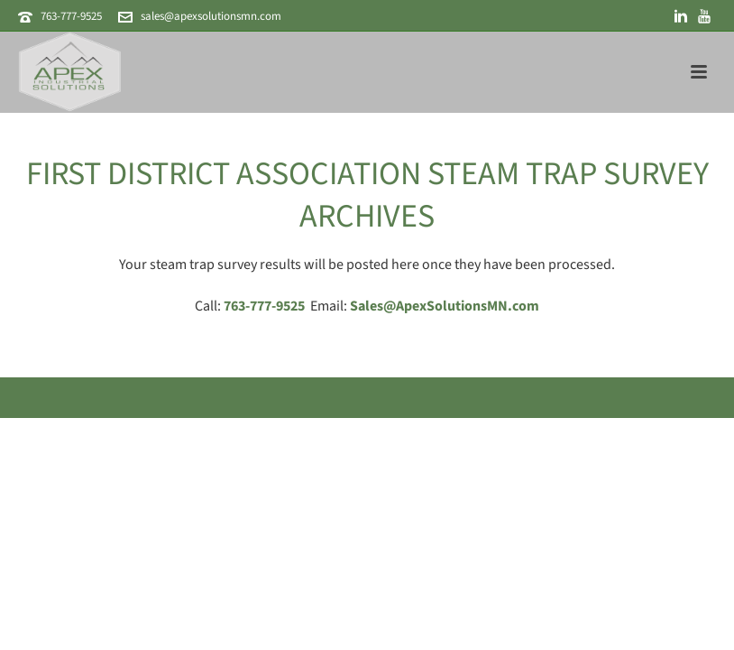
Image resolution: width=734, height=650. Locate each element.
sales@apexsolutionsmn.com (211, 16)
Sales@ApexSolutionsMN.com (444, 306)
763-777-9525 (71, 16)
